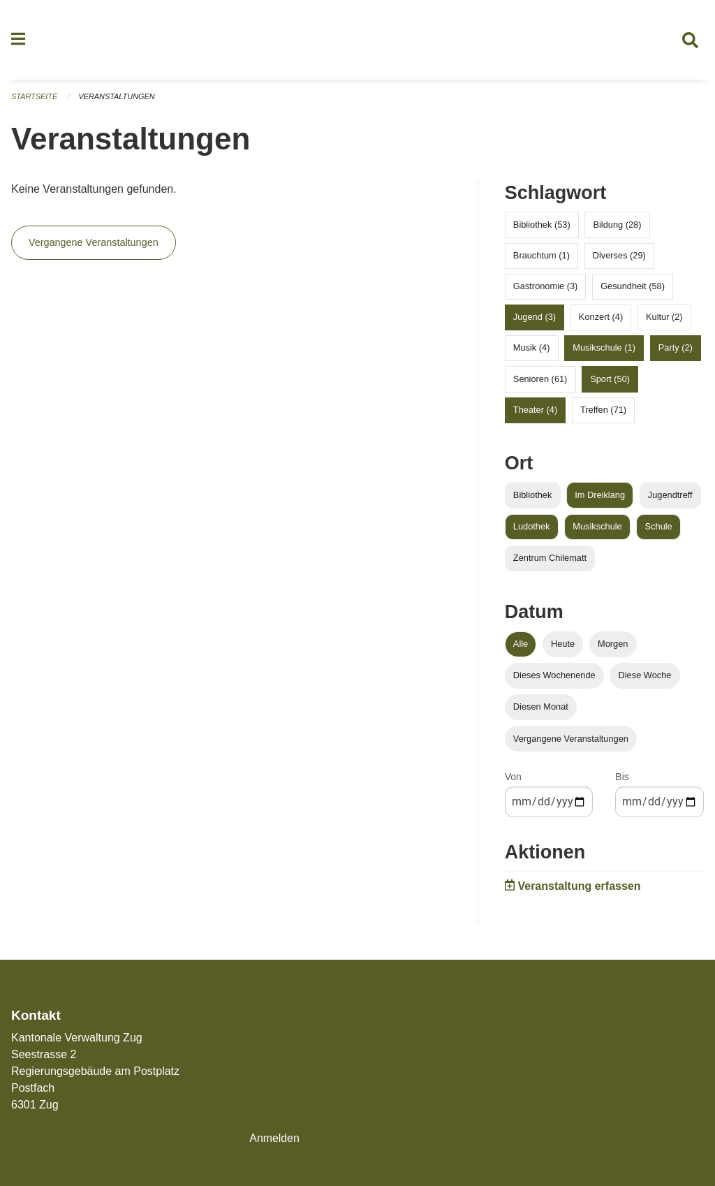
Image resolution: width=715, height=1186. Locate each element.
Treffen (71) (603, 411)
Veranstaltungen (117, 98)
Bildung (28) (617, 226)
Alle (520, 645)
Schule (658, 527)
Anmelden (274, 1138)
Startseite (34, 98)
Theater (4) (535, 411)
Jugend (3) (534, 318)
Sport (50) (610, 380)
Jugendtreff (670, 496)
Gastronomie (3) (545, 287)
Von (513, 778)
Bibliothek (532, 496)
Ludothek (531, 527)
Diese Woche (645, 676)
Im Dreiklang (600, 496)
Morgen (613, 645)
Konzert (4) (601, 318)
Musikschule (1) (604, 349)
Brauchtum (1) (541, 256)
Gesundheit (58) (632, 287)
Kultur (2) (664, 318)
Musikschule (597, 527)
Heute (563, 645)
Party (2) (675, 349)
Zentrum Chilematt (550, 559)
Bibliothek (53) (541, 226)
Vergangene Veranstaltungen (94, 244)
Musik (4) (531, 349)
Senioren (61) (540, 380)
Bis (621, 778)
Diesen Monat (540, 708)
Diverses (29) (619, 256)
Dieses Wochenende (554, 676)
